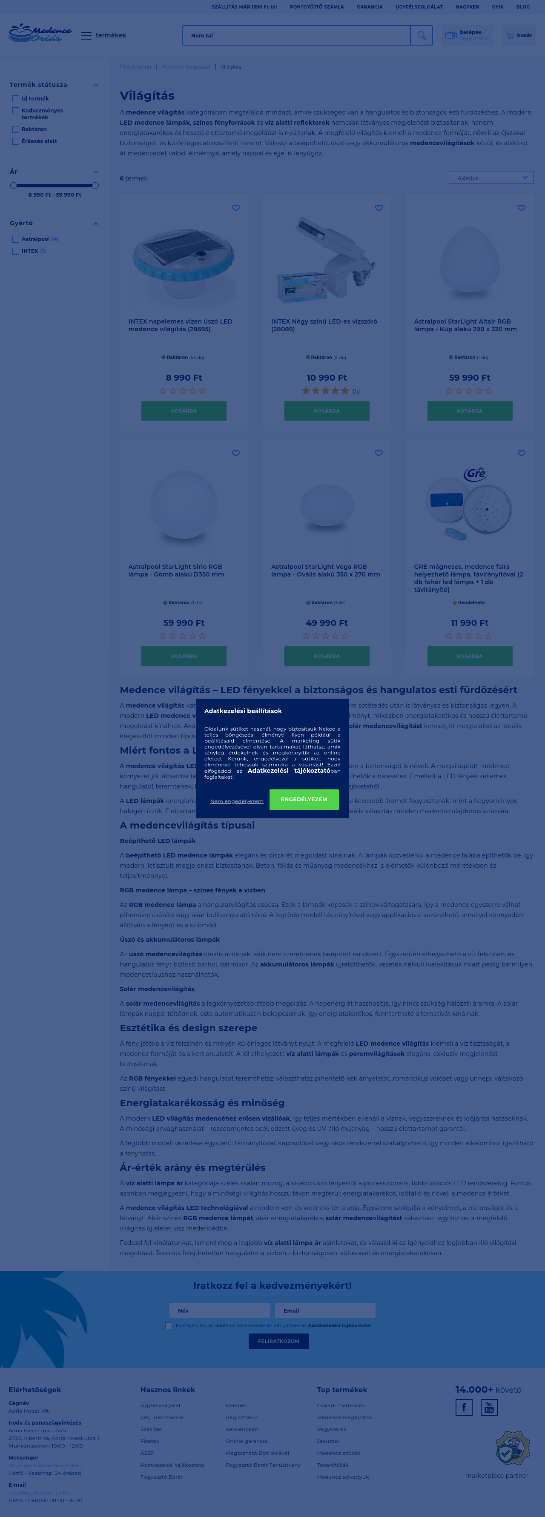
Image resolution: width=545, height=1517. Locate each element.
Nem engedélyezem (237, 801)
